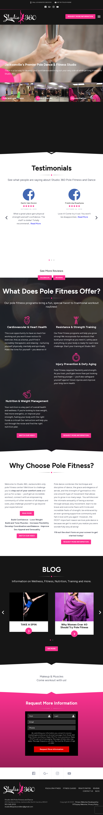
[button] (6, 218)
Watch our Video (27, 435)
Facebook (44, 278)
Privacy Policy (93, 804)
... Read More (35, 223)
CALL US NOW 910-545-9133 (40, 2)
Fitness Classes (69, 788)
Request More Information (80, 16)
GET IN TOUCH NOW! (62, 2)
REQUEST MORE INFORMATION (76, 435)
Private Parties (84, 788)
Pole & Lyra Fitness (53, 788)
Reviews (59, 278)
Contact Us (88, 791)
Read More (27, 513)
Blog (97, 791)
